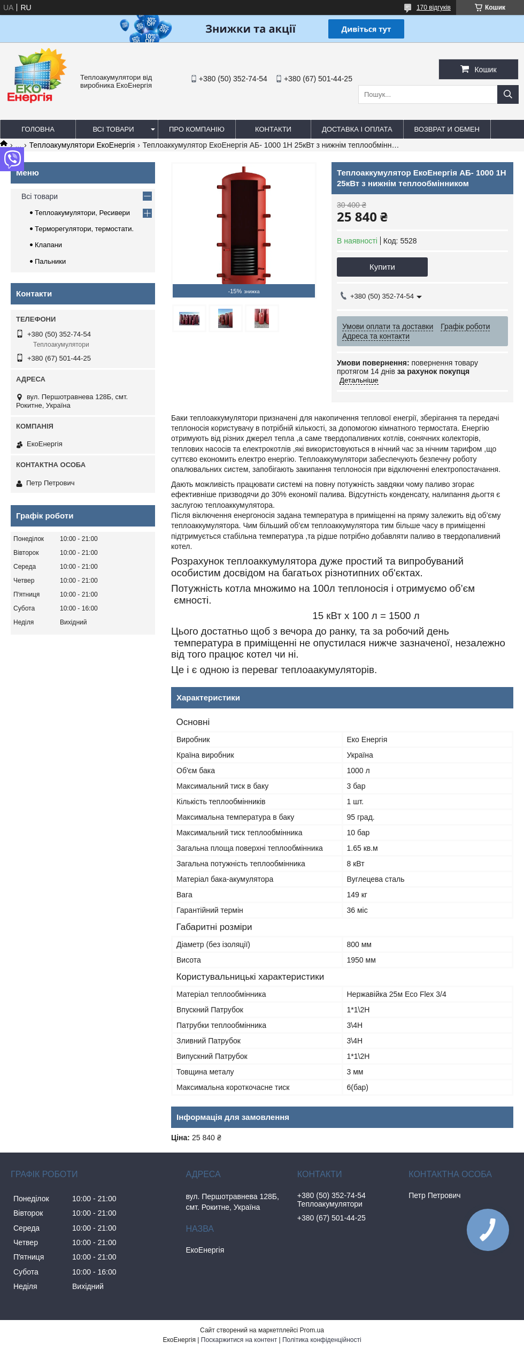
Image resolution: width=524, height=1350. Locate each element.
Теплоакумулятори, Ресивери (82, 213)
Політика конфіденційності (321, 1340)
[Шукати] (508, 94)
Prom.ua (312, 1330)
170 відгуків (434, 7)
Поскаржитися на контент (239, 1340)
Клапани (48, 245)
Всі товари (113, 129)
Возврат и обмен (447, 129)
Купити (382, 266)
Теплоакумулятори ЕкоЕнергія (82, 145)
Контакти (273, 129)
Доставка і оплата (357, 129)
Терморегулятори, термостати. (84, 229)
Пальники (50, 261)
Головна (38, 129)
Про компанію (197, 129)
